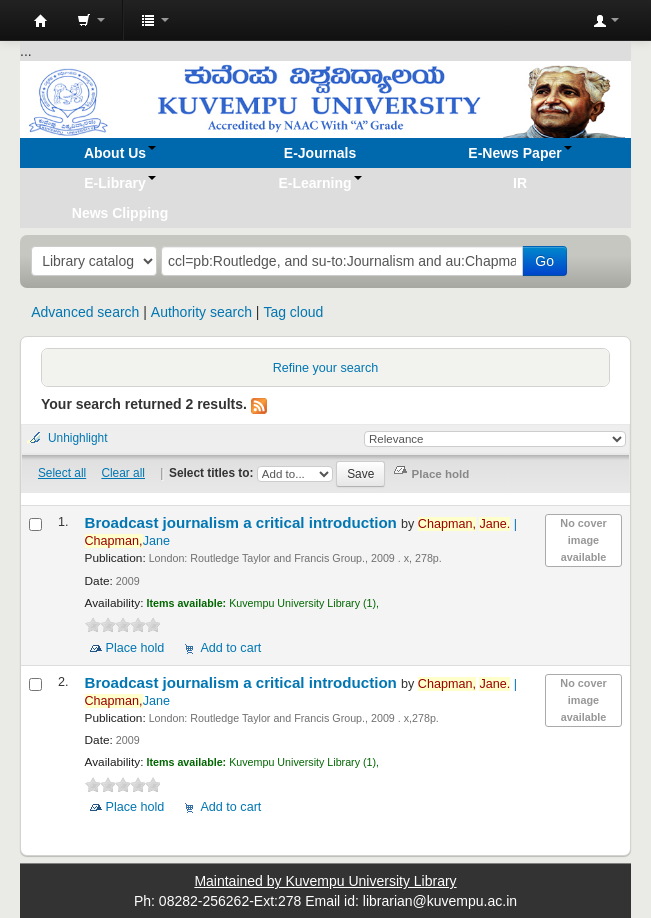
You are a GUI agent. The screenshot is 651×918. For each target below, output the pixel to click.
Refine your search (326, 368)
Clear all (123, 473)
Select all (62, 473)
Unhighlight (78, 438)
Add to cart (230, 648)
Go (544, 261)
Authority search (201, 312)
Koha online (41, 21)
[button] (91, 20)
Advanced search (85, 312)
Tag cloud (293, 312)
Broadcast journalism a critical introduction (243, 522)
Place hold (135, 648)
